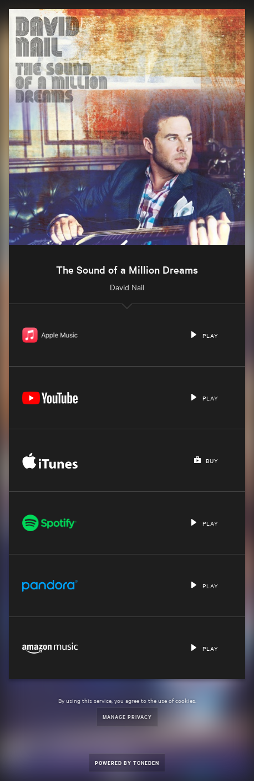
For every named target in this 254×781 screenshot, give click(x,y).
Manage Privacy (127, 716)
